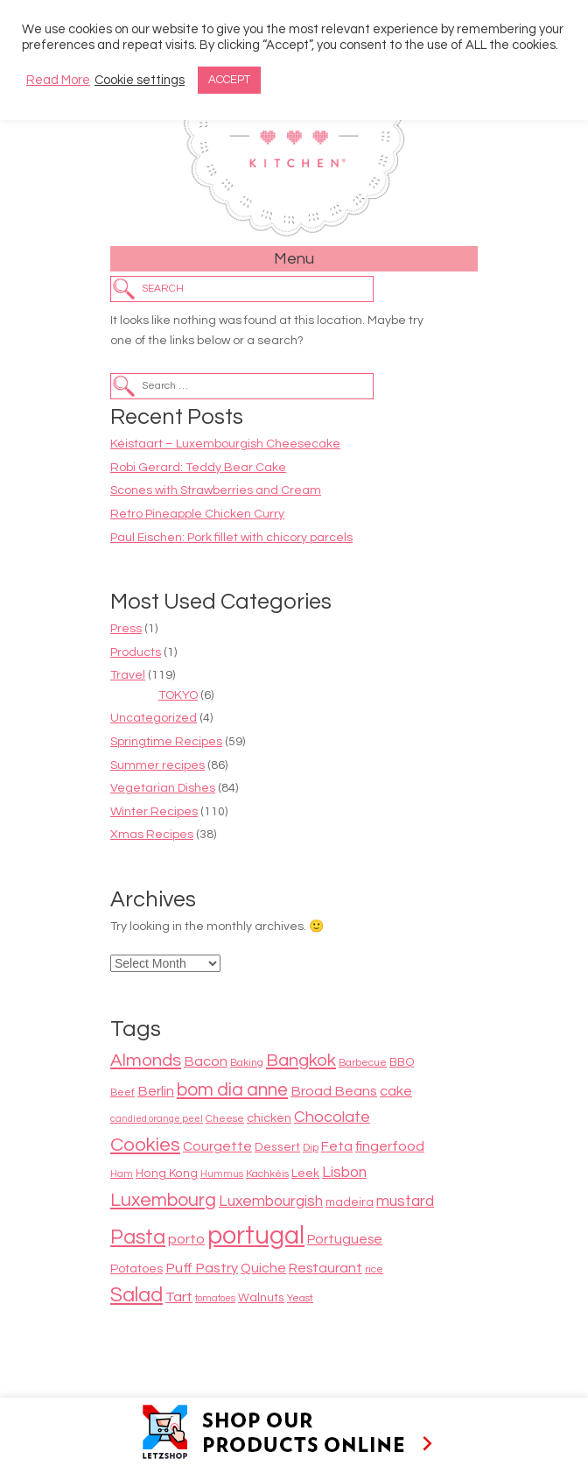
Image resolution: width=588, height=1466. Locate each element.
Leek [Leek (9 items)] (305, 1173)
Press (126, 629)
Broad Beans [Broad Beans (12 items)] (333, 1091)
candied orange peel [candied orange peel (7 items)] (156, 1119)
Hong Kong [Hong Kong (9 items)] (167, 1173)
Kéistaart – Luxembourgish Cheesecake (225, 444)
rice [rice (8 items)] (374, 1269)
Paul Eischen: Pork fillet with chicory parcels (231, 538)
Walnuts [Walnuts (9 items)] (261, 1298)
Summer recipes (157, 765)
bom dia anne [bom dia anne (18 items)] (232, 1090)
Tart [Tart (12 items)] (178, 1297)
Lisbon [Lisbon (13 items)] (344, 1173)
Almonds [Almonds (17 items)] (145, 1060)
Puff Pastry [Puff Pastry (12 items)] (201, 1268)
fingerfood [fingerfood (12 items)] (389, 1146)
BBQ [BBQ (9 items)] (402, 1062)
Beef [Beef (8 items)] (122, 1092)
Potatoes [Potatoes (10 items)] (136, 1268)
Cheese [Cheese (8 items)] (225, 1118)
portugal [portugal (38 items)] (255, 1236)
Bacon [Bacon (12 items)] (206, 1061)
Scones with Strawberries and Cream (215, 490)
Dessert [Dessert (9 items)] (277, 1147)
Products (135, 652)
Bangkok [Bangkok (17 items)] (301, 1060)
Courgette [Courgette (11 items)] (217, 1146)
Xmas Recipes (151, 834)
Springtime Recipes (166, 742)
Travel (127, 675)
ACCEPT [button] (229, 80)
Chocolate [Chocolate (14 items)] (332, 1117)
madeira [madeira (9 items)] (350, 1202)
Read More (58, 80)
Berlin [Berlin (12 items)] (155, 1091)
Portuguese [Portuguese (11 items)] (344, 1239)
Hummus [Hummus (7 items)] (221, 1174)
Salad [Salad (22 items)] (136, 1295)
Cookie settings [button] (139, 80)
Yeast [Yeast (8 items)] (300, 1298)
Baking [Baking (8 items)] (246, 1062)
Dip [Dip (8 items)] (310, 1147)
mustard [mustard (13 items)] (405, 1201)
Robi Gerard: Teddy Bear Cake (198, 468)
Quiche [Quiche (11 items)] (263, 1268)
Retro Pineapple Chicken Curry (197, 514)
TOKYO (178, 695)
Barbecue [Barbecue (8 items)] (363, 1062)
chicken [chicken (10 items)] (269, 1117)
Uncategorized (153, 718)
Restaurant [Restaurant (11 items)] (325, 1268)
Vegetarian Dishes (162, 788)
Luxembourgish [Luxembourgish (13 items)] (271, 1201)
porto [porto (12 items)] (186, 1239)
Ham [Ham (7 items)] (121, 1174)
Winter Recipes (154, 812)
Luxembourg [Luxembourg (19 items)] (163, 1200)
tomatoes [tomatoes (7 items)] (215, 1298)
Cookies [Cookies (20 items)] (145, 1145)
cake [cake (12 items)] (396, 1091)
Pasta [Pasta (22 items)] (137, 1237)
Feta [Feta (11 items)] (337, 1146)
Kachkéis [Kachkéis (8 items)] (267, 1174)
